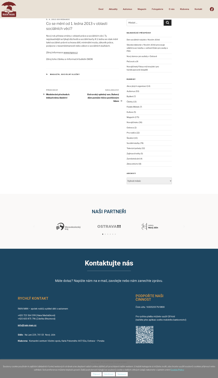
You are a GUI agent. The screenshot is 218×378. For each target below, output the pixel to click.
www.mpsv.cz (71, 52)
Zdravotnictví (132, 164)
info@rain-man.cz (27, 325)
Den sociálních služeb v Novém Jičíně (143, 39)
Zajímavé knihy (133, 153)
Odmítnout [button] (108, 374)
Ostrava (130, 127)
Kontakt (198, 9)
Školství (130, 138)
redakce (65, 19)
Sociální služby (70, 74)
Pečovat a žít (132, 61)
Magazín (142, 9)
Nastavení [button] (121, 374)
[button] (102, 234)
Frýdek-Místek (133, 107)
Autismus (127, 9)
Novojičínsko (132, 122)
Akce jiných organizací (137, 86)
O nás (171, 9)
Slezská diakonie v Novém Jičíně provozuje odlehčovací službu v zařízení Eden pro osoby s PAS (147, 48)
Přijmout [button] (96, 374)
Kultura (130, 112)
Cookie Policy (177, 370)
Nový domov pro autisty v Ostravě (142, 56)
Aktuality (113, 9)
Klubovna (184, 9)
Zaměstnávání (133, 158)
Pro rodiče (131, 133)
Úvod (100, 9)
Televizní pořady (134, 148)
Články (130, 101)
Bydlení (130, 96)
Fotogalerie (157, 9)
